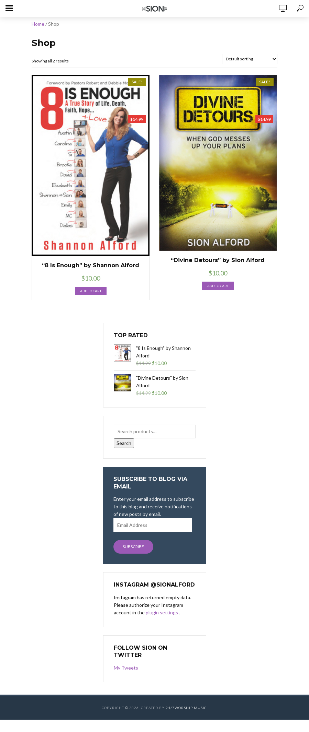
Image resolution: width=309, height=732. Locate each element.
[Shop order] (249, 59)
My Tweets (126, 668)
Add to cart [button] (90, 291)
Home (38, 24)
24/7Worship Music (186, 708)
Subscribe (133, 546)
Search (124, 443)
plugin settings (162, 612)
